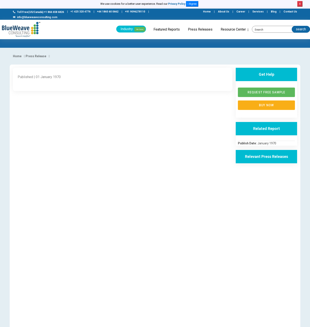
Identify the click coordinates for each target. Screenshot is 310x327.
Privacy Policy (176, 3)
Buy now (266, 105)
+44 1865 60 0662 (107, 11)
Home (207, 11)
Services (258, 11)
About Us (223, 11)
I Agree (192, 3)
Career (240, 11)
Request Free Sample (266, 92)
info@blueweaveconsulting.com (35, 17)
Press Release (36, 56)
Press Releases (200, 29)
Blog (273, 11)
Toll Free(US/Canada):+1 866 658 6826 (38, 12)
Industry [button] (133, 29)
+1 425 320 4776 (80, 11)
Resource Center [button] (233, 29)
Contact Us (290, 11)
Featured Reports (166, 29)
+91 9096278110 (135, 11)
